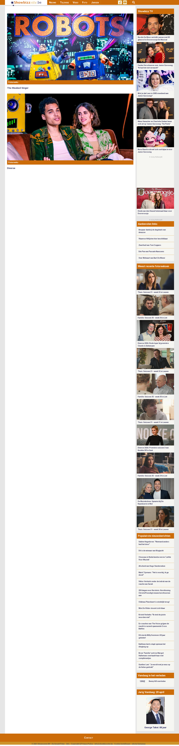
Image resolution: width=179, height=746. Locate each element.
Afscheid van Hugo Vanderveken (152, 566)
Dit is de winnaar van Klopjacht (151, 551)
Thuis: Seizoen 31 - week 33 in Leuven (153, 292)
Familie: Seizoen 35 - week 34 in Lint (152, 476)
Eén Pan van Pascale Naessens (151, 251)
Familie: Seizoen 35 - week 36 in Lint (152, 318)
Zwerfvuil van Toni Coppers (150, 245)
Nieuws (52, 2)
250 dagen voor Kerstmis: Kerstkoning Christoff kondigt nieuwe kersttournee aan (154, 592)
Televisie (64, 2)
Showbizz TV (145, 11)
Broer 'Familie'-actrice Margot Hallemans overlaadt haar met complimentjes (151, 655)
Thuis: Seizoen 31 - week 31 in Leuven (153, 422)
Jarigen (95, 2)
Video (75, 2)
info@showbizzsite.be (103, 744)
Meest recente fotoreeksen (153, 266)
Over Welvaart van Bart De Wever (152, 258)
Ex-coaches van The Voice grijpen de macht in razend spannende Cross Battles (154, 626)
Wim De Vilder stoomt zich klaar (152, 608)
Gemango (141, 744)
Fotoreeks (13, 82)
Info (67, 744)
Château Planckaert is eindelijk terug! (154, 602)
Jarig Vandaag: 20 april (151, 692)
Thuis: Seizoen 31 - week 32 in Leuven (153, 371)
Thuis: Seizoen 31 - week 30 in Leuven (153, 529)
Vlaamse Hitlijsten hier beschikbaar (153, 239)
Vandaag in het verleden (151, 675)
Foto (84, 2)
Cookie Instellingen (122, 744)
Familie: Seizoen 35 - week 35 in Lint (152, 397)
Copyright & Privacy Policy (82, 744)
